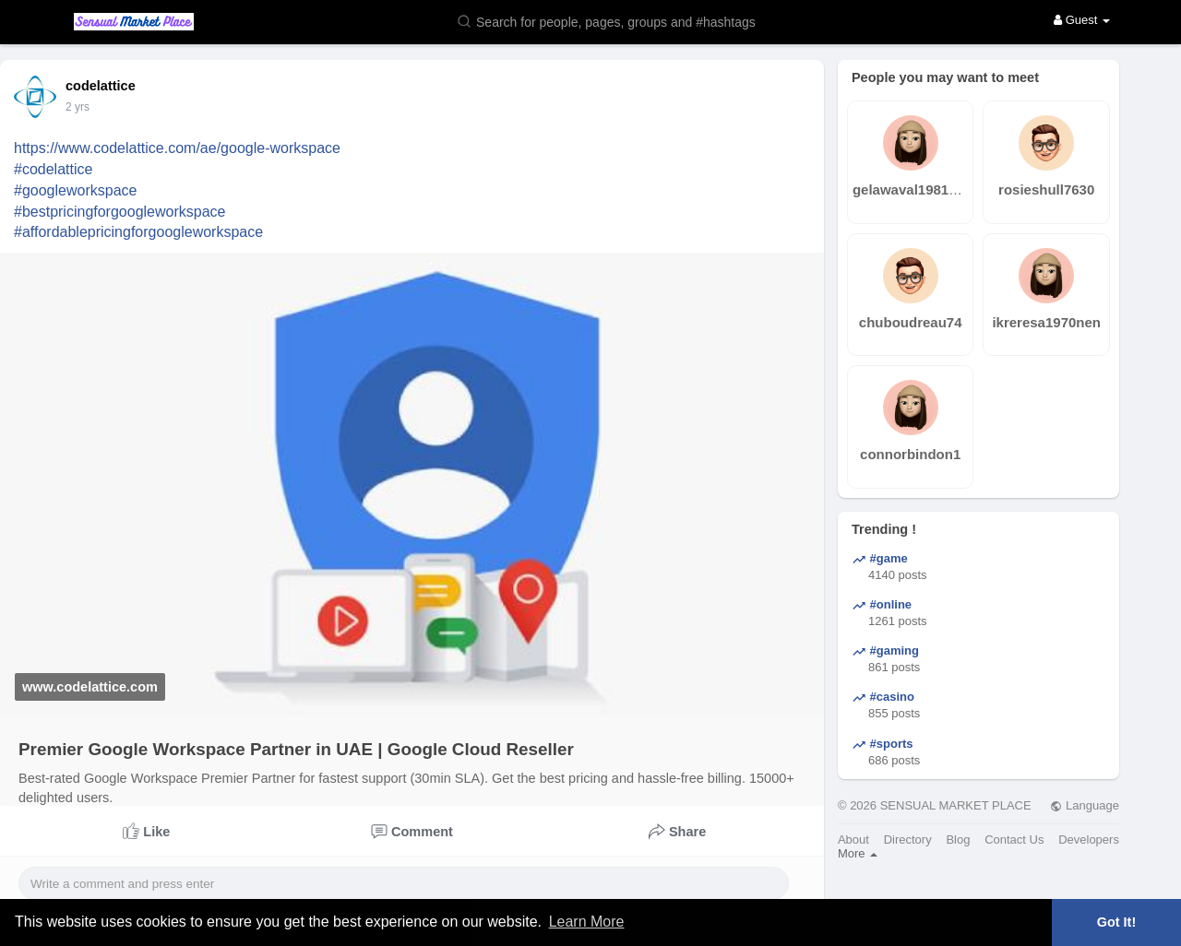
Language (1084, 805)
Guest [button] (1082, 20)
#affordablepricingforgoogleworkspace (138, 232)
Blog (958, 839)
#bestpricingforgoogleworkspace (119, 211)
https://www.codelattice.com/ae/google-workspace (177, 148)
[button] (618, 21)
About (853, 839)
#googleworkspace (75, 190)
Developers (1088, 839)
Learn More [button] (587, 921)
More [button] (857, 853)
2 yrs (77, 107)
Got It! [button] (1116, 922)
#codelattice (53, 169)
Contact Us (1014, 839)
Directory (908, 839)
